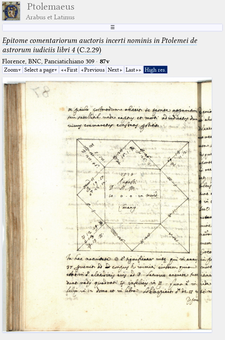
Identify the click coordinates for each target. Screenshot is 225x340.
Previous (94, 70)
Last (130, 70)
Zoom (11, 70)
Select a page (39, 70)
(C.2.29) (99, 45)
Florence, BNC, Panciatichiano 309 (48, 61)
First (72, 70)
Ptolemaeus (50, 11)
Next (113, 70)
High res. (155, 70)
